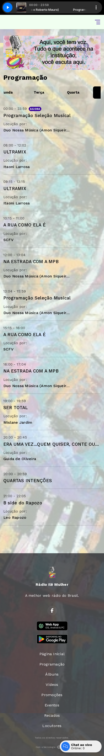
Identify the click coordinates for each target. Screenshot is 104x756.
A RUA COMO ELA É (24, 224)
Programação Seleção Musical (37, 115)
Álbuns (52, 674)
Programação (52, 664)
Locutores (51, 725)
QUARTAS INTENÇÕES (27, 480)
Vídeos (52, 684)
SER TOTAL (15, 407)
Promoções (51, 695)
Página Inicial (52, 654)
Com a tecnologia (52, 747)
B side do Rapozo (22, 502)
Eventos (52, 705)
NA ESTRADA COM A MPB (31, 261)
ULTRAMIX (14, 151)
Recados (52, 715)
